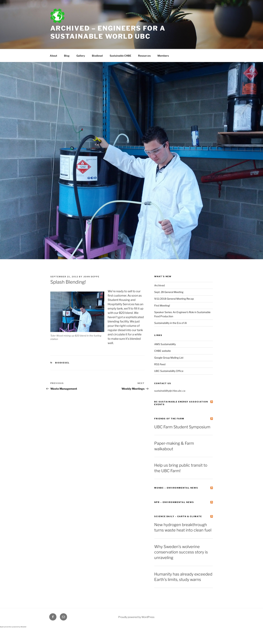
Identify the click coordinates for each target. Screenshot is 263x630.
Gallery (80, 55)
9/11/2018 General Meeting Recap (174, 298)
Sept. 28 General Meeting (168, 292)
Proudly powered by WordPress (136, 616)
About (53, 55)
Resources (144, 55)
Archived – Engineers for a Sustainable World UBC (107, 32)
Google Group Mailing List (168, 357)
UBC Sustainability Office (168, 370)
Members (163, 55)
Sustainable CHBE (120, 55)
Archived (159, 285)
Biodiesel (97, 55)
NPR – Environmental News (174, 502)
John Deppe (91, 276)
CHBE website (162, 350)
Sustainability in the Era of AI (170, 322)
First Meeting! (162, 305)
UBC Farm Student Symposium (182, 427)
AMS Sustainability (165, 344)
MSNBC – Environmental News (176, 488)
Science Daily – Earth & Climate (178, 516)
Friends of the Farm (169, 418)
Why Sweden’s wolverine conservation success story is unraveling (181, 552)
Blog (67, 55)
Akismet (23, 627)
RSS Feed (159, 364)
